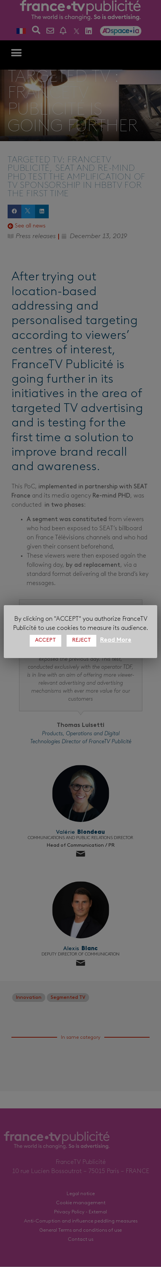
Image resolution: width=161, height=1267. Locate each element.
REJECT (81, 640)
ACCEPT (45, 640)
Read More (115, 640)
